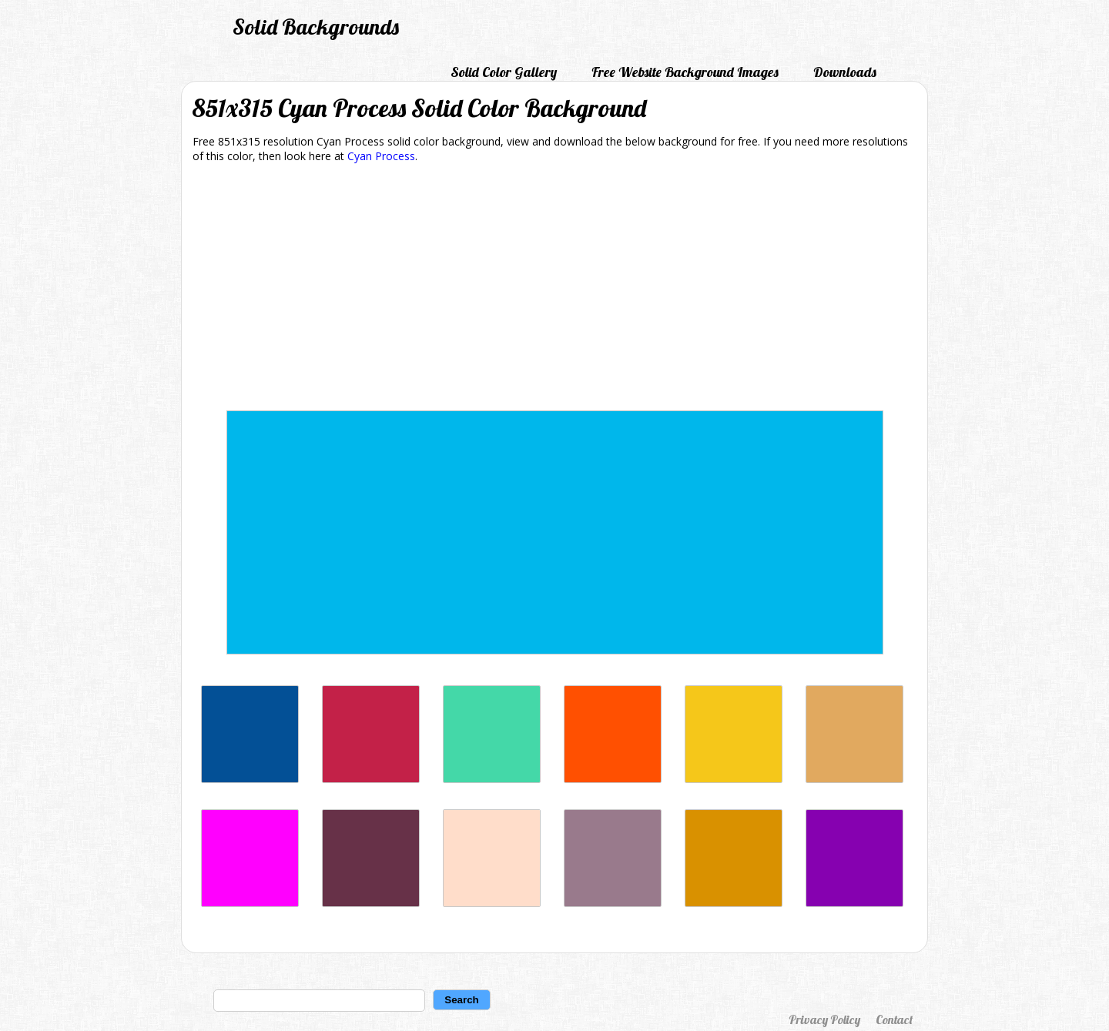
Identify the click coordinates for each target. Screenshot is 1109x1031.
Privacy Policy (824, 1019)
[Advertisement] (554, 289)
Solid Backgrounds (316, 26)
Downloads (844, 72)
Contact (894, 1019)
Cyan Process (381, 156)
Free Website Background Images (685, 72)
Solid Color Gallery (504, 72)
